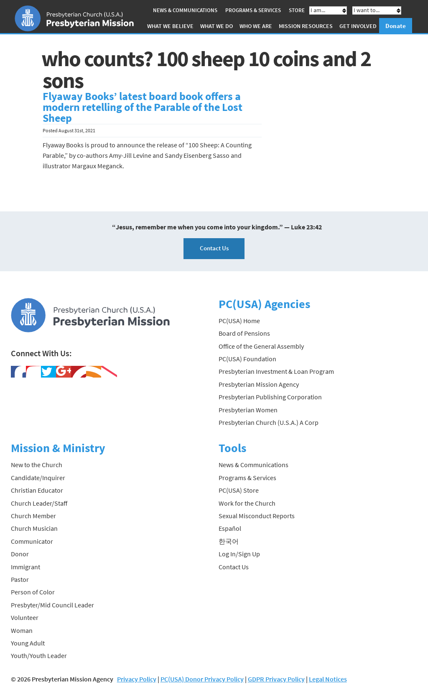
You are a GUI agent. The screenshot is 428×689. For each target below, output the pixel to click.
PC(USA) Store (239, 490)
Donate (395, 26)
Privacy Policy (136, 679)
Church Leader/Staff (39, 503)
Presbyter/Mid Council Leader (52, 605)
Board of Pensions (244, 333)
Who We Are (255, 26)
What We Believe (170, 26)
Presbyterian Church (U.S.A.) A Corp (268, 422)
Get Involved (358, 26)
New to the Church (36, 464)
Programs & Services (253, 10)
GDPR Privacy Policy (276, 679)
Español (230, 528)
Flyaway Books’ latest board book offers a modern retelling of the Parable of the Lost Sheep (142, 107)
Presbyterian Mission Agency (259, 384)
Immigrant (25, 567)
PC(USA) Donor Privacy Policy (202, 679)
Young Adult (28, 643)
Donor (20, 554)
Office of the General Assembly (261, 346)
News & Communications (185, 10)
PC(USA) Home (239, 320)
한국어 (229, 541)
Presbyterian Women (248, 410)
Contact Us (214, 248)
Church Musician (34, 528)
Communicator (32, 541)
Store (297, 10)
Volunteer (24, 617)
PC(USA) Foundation (247, 359)
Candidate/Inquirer (38, 477)
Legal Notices (328, 679)
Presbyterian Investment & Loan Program (276, 371)
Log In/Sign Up (239, 554)
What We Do (216, 26)
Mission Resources (306, 26)
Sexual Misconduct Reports (257, 516)
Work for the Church (247, 503)
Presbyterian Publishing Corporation (270, 397)
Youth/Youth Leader (39, 655)
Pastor (20, 579)
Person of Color (33, 592)
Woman (22, 630)
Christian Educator (37, 490)
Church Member (33, 516)
